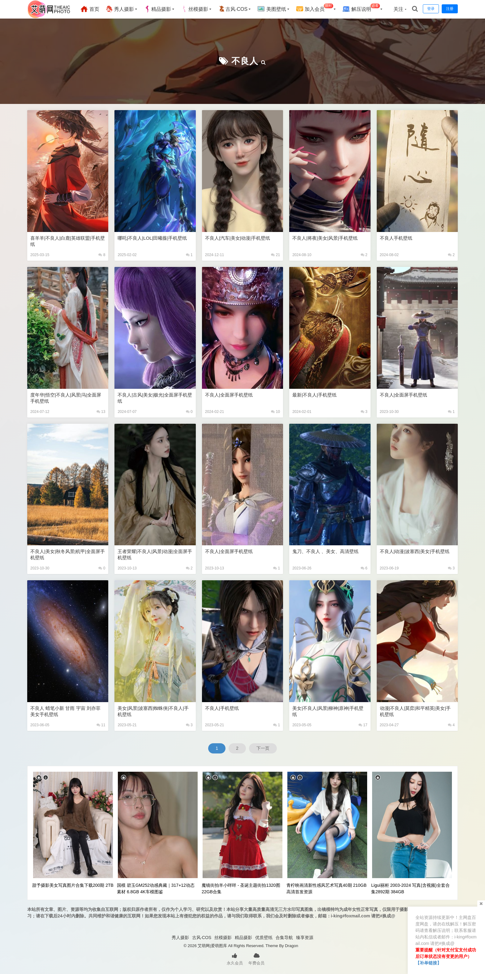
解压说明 (361, 8)
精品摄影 (157, 9)
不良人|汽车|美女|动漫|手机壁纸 (237, 238)
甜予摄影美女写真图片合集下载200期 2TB (73, 885)
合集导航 (284, 937)
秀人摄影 (119, 9)
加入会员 (314, 8)
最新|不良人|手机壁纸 (314, 394)
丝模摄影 (194, 9)
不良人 (244, 61)
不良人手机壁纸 (396, 238)
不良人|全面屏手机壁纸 (229, 394)
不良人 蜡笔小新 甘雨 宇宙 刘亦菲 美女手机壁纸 (65, 711)
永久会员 (235, 958)
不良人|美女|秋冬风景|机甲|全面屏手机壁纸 (67, 554)
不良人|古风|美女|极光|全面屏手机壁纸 (155, 398)
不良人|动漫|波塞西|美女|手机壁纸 (415, 551)
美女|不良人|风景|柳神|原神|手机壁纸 (327, 711)
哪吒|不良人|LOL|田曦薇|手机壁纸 (152, 238)
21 (275, 255)
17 (362, 725)
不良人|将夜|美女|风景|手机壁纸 (325, 238)
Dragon (291, 945)
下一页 (262, 748)
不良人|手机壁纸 (222, 708)
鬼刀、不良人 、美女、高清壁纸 (325, 551)
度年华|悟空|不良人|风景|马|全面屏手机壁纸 (65, 398)
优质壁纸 (264, 937)
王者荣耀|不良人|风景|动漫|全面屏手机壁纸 (155, 554)
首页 (89, 9)
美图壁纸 (271, 9)
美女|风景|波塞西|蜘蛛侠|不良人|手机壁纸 (153, 711)
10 (275, 412)
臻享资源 (304, 937)
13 (101, 412)
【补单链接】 (428, 962)
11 (101, 725)
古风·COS (232, 9)
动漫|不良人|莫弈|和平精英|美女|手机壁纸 (415, 711)
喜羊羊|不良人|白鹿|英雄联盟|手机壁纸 (67, 241)
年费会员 (256, 958)
